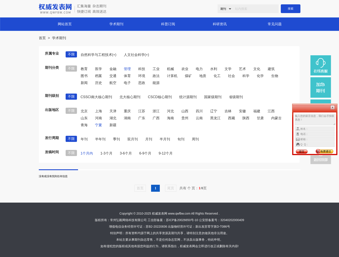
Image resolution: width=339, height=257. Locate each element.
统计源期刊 (188, 97)
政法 (156, 76)
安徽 (242, 111)
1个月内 (87, 153)
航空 (112, 83)
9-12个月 (166, 153)
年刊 (84, 139)
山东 (84, 118)
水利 (213, 69)
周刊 (195, 139)
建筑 (271, 69)
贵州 (184, 118)
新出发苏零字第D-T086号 (212, 226)
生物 (274, 76)
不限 (71, 54)
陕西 (245, 118)
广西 (156, 118)
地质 (202, 76)
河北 (170, 111)
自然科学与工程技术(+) (98, 55)
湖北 (112, 118)
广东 (141, 118)
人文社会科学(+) (136, 55)
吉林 (228, 111)
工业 (156, 69)
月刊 (148, 139)
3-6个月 (126, 153)
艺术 (242, 69)
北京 (84, 111)
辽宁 (213, 111)
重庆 (127, 111)
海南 (170, 118)
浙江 (156, 111)
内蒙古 (276, 118)
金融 (112, 69)
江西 (271, 111)
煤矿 (188, 76)
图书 (84, 76)
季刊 (116, 139)
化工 (217, 76)
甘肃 (260, 118)
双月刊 (132, 139)
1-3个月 (106, 153)
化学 (260, 76)
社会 (231, 76)
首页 (42, 38)
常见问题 (275, 24)
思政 (141, 83)
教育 (84, 69)
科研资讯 (220, 24)
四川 (199, 111)
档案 (98, 76)
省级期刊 (236, 97)
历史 (98, 83)
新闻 (84, 83)
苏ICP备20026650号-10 (182, 220)
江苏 (141, 111)
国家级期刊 (212, 97)
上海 (98, 111)
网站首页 (65, 24)
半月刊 (165, 139)
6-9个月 (145, 153)
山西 (184, 111)
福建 (256, 111)
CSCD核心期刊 (160, 97)
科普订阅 (168, 24)
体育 (127, 76)
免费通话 (325, 151)
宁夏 (98, 125)
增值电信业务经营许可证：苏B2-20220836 (138, 226)
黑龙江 (215, 118)
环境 (141, 76)
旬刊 (180, 139)
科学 (245, 76)
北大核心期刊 (129, 97)
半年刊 (100, 139)
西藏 (231, 118)
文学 (228, 69)
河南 (98, 118)
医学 (98, 69)
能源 (156, 83)
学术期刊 (116, 24)
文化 (256, 69)
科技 (141, 69)
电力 (199, 69)
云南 (199, 118)
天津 (112, 111)
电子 (127, 83)
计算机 (172, 76)
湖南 (127, 118)
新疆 (112, 125)
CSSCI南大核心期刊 (96, 97)
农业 (184, 69)
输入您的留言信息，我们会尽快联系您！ (315, 119)
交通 (112, 76)
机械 (170, 69)
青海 (84, 125)
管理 (127, 69)
